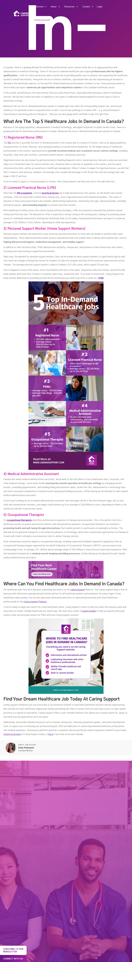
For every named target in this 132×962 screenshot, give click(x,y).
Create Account (42, 20)
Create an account (12, 734)
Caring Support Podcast (35, 602)
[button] (38, 7)
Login (99, 7)
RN (9, 143)
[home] (21, 13)
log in (50, 734)
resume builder (89, 611)
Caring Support (78, 590)
